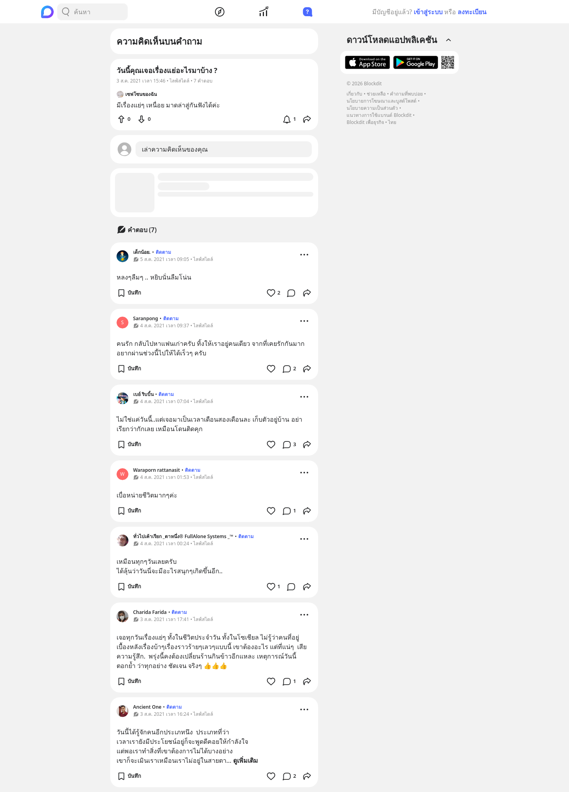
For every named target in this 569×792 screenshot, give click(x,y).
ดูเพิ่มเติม (245, 760)
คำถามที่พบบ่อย (406, 93)
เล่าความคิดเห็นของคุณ (175, 149)
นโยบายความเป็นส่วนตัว (372, 108)
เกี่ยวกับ (354, 93)
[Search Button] (66, 12)
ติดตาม (163, 252)
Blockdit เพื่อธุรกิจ (365, 122)
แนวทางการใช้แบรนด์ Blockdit (379, 115)
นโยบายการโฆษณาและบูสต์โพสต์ (381, 101)
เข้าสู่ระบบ (428, 12)
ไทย (392, 122)
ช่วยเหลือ (376, 93)
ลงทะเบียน (472, 12)
